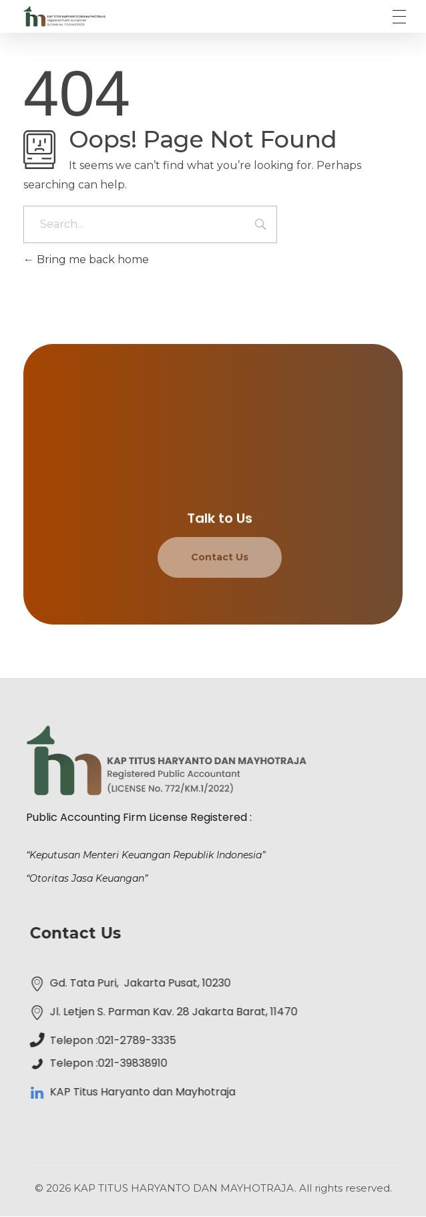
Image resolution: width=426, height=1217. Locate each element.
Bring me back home (86, 259)
